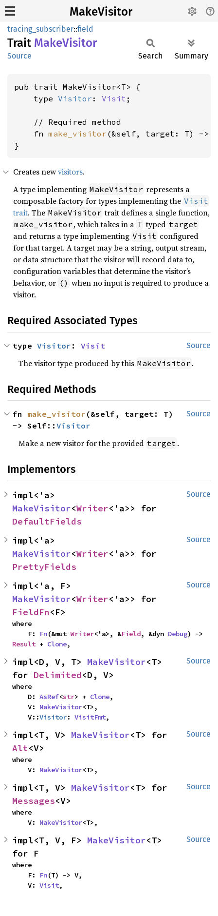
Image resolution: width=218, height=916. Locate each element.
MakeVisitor (101, 12)
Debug (177, 633)
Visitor (75, 98)
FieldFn (31, 612)
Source (19, 55)
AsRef (49, 696)
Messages (33, 800)
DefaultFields (47, 521)
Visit (114, 98)
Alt (20, 748)
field (85, 29)
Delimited (58, 675)
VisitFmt (90, 717)
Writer (92, 508)
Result (24, 644)
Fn (43, 633)
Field (131, 633)
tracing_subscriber (40, 29)
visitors (70, 171)
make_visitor (77, 133)
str (68, 696)
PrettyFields (44, 566)
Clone (57, 644)
